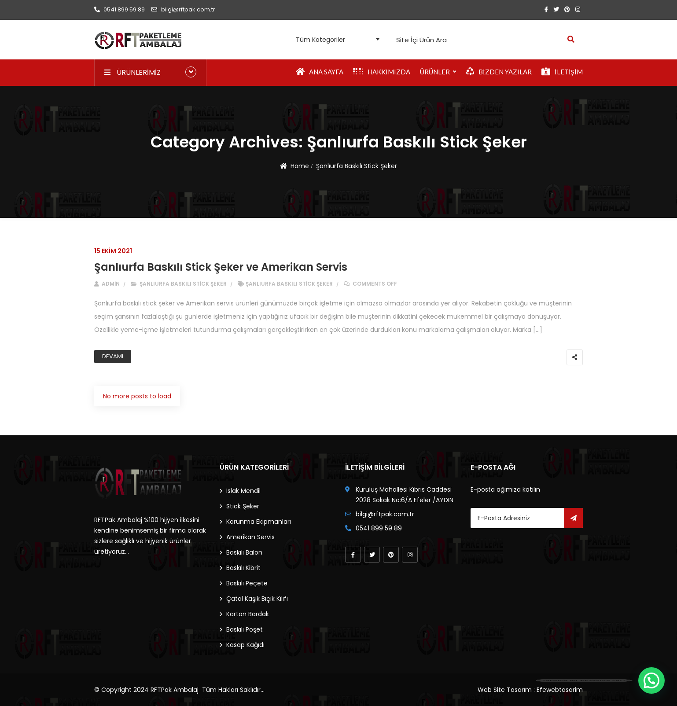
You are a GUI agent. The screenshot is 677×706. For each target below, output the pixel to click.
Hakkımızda (381, 72)
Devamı (112, 356)
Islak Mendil (243, 490)
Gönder (573, 518)
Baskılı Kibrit (243, 567)
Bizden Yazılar (499, 72)
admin (107, 283)
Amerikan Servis (250, 537)
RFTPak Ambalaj (175, 689)
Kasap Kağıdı (245, 644)
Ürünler (435, 72)
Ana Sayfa (319, 72)
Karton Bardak (247, 614)
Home (300, 166)
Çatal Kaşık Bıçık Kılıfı (257, 598)
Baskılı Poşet (244, 629)
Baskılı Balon (244, 552)
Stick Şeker (242, 506)
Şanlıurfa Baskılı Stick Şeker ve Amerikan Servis (220, 267)
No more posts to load (137, 396)
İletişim (562, 72)
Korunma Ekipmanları (258, 521)
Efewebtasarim (560, 689)
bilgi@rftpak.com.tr (183, 9)
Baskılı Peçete (247, 583)
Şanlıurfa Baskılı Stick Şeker (356, 166)
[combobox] (335, 40)
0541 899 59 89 (119, 9)
